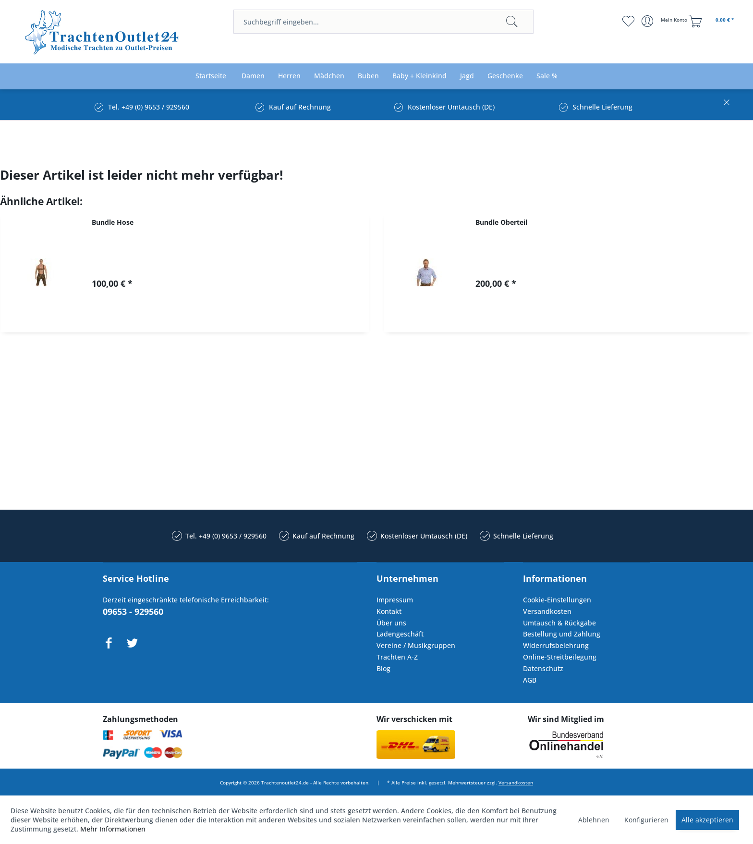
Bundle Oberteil (501, 222)
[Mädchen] (329, 76)
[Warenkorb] (713, 21)
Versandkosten (547, 611)
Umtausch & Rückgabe (559, 622)
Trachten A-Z (397, 656)
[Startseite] (211, 76)
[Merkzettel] (628, 21)
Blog (383, 668)
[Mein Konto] (665, 21)
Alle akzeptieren (707, 819)
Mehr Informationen (113, 828)
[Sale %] (547, 76)
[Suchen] (512, 22)
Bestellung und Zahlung (561, 633)
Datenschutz (543, 668)
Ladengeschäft (400, 633)
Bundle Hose (113, 222)
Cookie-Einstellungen (557, 599)
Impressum (394, 599)
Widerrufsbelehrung (556, 645)
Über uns (391, 622)
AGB (529, 680)
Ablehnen (593, 819)
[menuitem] (383, 22)
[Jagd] (467, 76)
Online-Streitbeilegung (559, 656)
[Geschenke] (505, 76)
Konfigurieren (646, 819)
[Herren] (289, 76)
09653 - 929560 (133, 611)
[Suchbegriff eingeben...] (383, 22)
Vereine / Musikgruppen (415, 645)
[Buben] (368, 76)
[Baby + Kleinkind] (419, 76)
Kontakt (388, 611)
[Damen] (253, 76)
